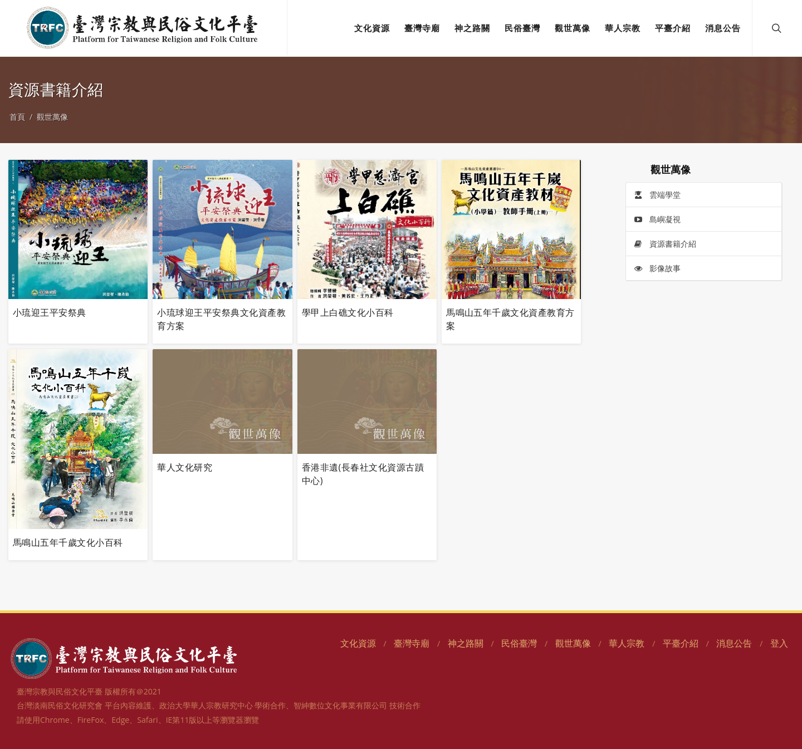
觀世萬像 (52, 116)
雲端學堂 (657, 195)
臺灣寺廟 (411, 643)
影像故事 (657, 269)
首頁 (17, 116)
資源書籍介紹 (665, 244)
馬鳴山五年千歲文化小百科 (68, 542)
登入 (779, 643)
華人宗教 (626, 643)
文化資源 (358, 643)
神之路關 (465, 643)
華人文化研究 (184, 467)
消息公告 (734, 643)
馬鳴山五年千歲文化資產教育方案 (510, 319)
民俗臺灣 (519, 643)
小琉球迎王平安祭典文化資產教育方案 (221, 319)
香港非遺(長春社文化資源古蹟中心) (363, 474)
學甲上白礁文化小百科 (348, 312)
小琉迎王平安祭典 (49, 312)
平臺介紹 (680, 643)
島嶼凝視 (657, 220)
